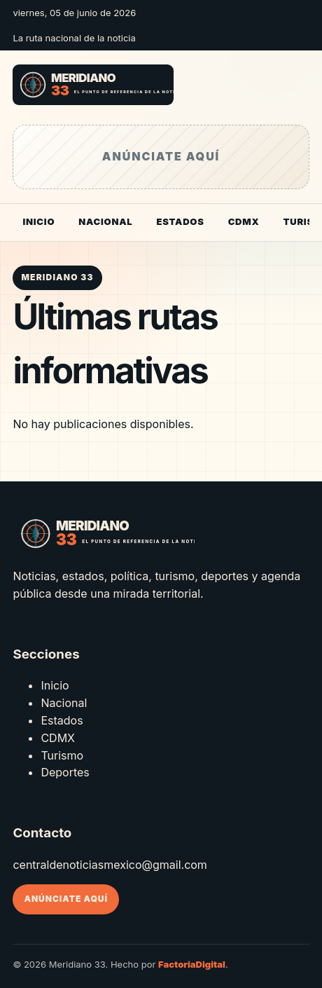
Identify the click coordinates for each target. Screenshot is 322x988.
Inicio (38, 221)
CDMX (244, 221)
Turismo (62, 755)
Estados (180, 221)
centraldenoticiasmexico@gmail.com (109, 865)
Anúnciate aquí (66, 898)
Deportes (65, 772)
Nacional (105, 221)
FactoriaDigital (191, 964)
